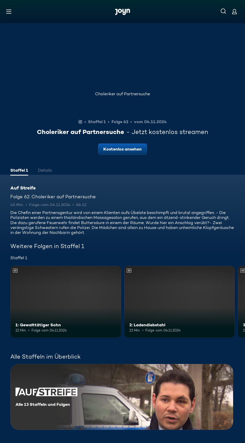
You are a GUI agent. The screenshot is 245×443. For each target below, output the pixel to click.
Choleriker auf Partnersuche (122, 93)
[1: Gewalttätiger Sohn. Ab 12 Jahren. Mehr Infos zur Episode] (65, 302)
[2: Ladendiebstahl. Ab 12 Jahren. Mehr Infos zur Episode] (179, 302)
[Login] (234, 11)
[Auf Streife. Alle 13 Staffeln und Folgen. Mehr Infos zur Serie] (121, 397)
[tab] (19, 171)
